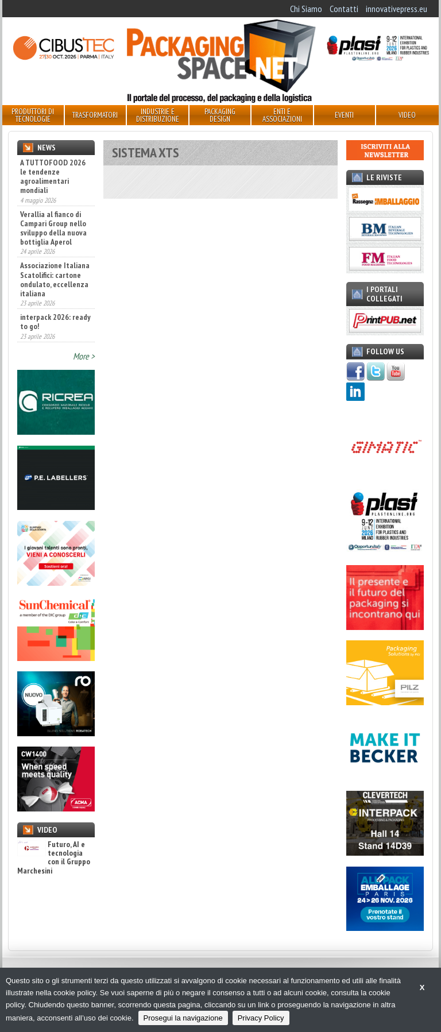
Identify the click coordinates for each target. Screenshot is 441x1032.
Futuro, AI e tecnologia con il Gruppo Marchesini (53, 858)
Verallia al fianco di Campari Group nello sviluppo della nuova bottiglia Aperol (53, 228)
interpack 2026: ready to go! (55, 321)
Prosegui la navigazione (183, 1018)
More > (84, 356)
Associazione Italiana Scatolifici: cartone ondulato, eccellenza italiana (55, 279)
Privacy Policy (261, 1018)
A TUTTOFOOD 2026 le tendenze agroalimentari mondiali (53, 176)
